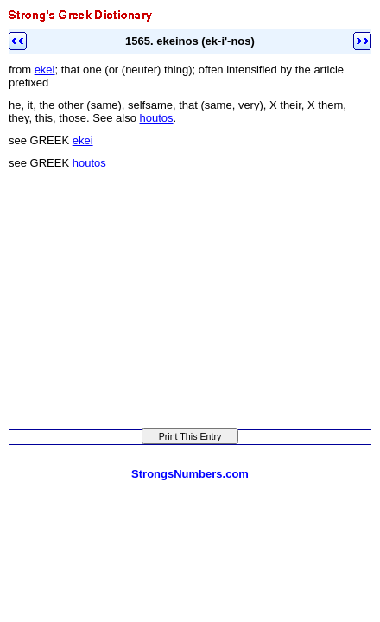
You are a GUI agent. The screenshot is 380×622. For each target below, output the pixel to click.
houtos (157, 117)
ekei (45, 69)
